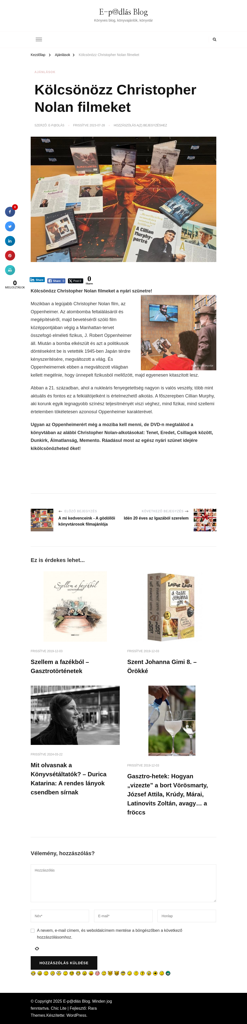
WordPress (76, 1015)
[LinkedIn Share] (37, 279)
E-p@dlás (56, 125)
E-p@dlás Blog (123, 12)
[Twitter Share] (75, 280)
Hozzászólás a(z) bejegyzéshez (140, 125)
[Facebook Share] (56, 280)
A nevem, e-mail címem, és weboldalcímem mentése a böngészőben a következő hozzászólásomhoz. (109, 933)
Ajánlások (45, 72)
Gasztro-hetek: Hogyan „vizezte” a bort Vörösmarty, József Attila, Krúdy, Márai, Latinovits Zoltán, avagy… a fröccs (167, 794)
